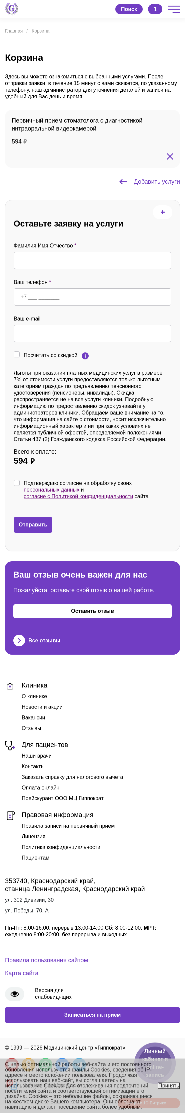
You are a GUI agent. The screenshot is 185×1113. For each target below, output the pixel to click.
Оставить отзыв (92, 611)
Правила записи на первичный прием (68, 826)
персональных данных (51, 490)
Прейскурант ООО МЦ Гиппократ (63, 798)
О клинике (34, 696)
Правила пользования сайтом (46, 960)
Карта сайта (21, 973)
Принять (168, 1085)
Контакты (33, 766)
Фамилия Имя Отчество (45, 245)
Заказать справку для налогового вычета (72, 777)
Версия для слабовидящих (53, 993)
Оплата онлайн (40, 787)
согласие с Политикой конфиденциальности (78, 496)
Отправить (33, 524)
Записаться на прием (92, 1015)
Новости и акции (42, 707)
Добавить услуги (149, 181)
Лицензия (33, 836)
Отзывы (31, 728)
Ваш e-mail (27, 319)
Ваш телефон (32, 282)
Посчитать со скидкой (50, 355)
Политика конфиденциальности (61, 847)
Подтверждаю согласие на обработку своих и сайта (86, 490)
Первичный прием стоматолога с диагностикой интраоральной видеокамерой (77, 124)
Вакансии (33, 717)
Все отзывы (36, 640)
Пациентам (35, 858)
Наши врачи (37, 756)
